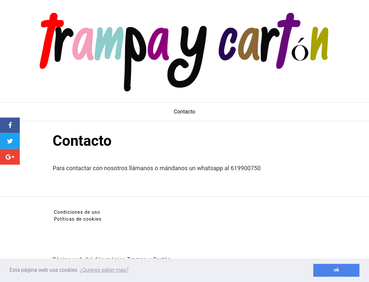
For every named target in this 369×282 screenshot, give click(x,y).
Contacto (184, 112)
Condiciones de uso (77, 212)
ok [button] (336, 270)
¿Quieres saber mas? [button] (104, 270)
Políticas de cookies (78, 219)
